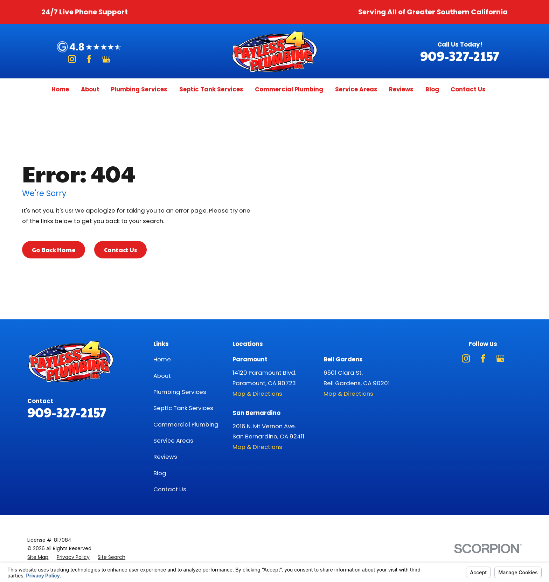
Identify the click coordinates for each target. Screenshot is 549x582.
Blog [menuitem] (432, 89)
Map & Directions (257, 393)
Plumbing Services (179, 392)
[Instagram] (72, 59)
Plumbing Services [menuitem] (139, 89)
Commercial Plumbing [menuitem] (289, 89)
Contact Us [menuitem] (468, 89)
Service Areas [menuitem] (356, 89)
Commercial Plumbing (185, 424)
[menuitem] (37, 557)
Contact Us (120, 249)
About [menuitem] (90, 89)
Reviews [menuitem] (401, 89)
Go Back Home (54, 249)
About (162, 376)
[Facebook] (89, 59)
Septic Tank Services (183, 408)
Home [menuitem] (60, 89)
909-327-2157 (459, 55)
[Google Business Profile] (106, 59)
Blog (159, 473)
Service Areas (173, 440)
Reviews (165, 456)
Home (162, 359)
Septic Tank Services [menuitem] (211, 89)
